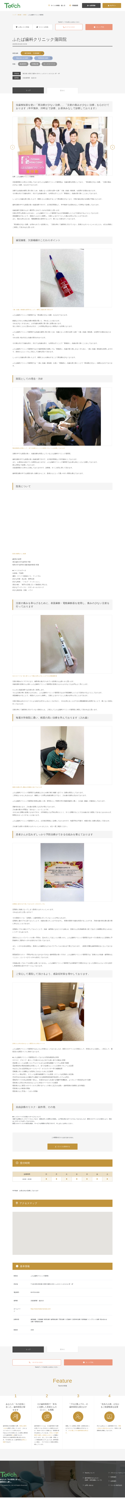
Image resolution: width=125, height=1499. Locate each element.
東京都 (19, 14)
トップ (14, 14)
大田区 (24, 14)
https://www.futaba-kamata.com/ (41, 1310)
